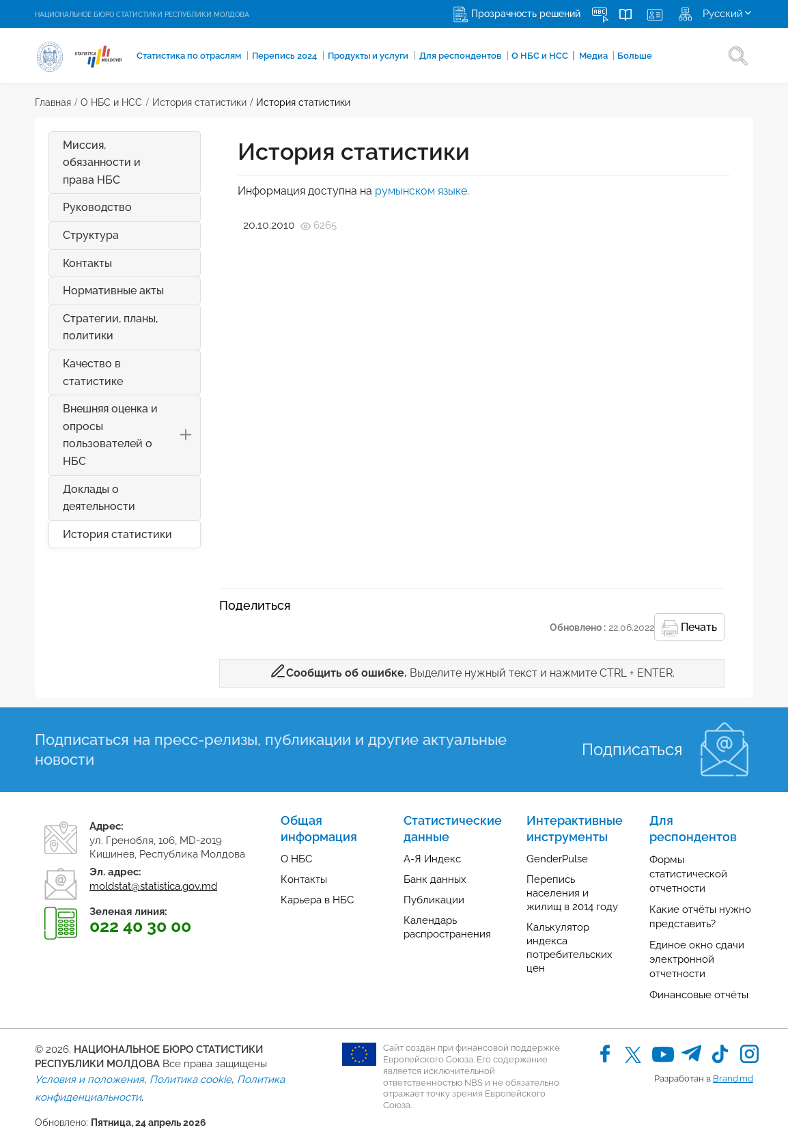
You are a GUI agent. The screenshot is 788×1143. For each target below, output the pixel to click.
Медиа (577, 56)
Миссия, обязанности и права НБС (102, 162)
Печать (689, 628)
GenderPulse (557, 859)
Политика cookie (190, 1079)
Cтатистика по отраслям (183, 56)
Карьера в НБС (317, 900)
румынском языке (421, 190)
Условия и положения (89, 1079)
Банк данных (435, 879)
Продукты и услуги (359, 56)
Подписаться (632, 749)
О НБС (296, 859)
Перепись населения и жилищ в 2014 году (572, 893)
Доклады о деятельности (99, 498)
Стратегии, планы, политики (110, 327)
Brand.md (733, 1078)
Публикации (434, 900)
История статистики (199, 102)
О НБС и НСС (527, 55)
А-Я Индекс (432, 859)
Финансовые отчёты (698, 995)
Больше (616, 56)
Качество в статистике (93, 372)
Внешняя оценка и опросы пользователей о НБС (131, 435)
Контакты (87, 263)
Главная (53, 102)
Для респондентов (449, 56)
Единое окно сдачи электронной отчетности (696, 959)
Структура (91, 235)
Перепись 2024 (276, 56)
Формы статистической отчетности (688, 873)
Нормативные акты (113, 290)
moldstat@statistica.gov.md (153, 886)
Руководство (97, 207)
